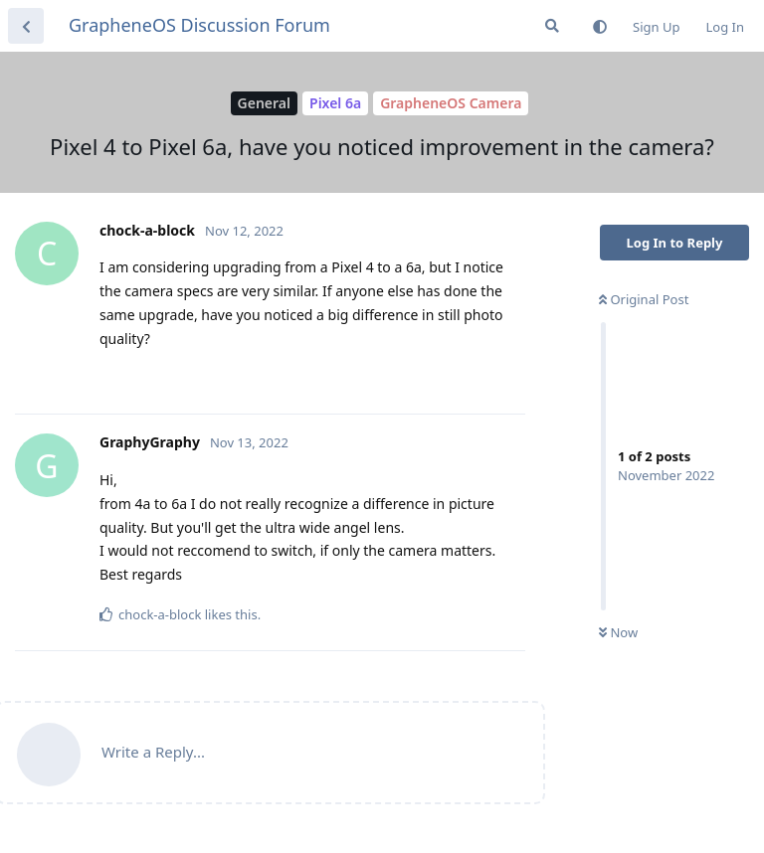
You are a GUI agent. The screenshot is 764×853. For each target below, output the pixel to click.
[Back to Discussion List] (26, 26)
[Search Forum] (552, 26)
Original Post (643, 299)
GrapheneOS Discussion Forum (199, 25)
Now (618, 632)
